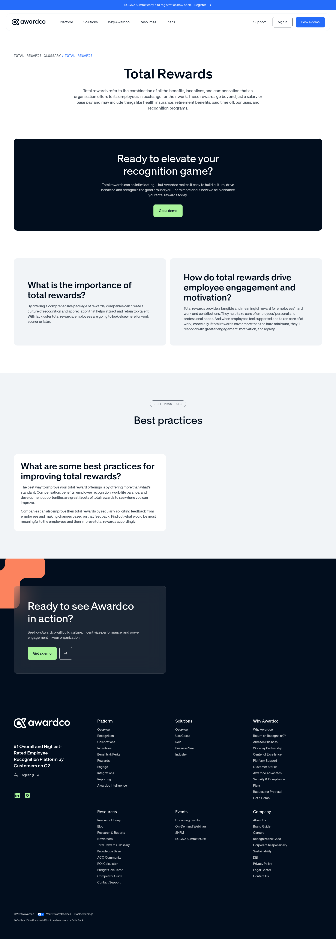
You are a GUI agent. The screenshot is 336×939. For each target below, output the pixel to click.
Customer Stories (265, 767)
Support (259, 22)
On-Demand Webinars (191, 826)
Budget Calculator (110, 870)
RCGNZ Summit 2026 (190, 839)
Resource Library (109, 820)
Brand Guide (261, 826)
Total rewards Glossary (37, 55)
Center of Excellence (267, 754)
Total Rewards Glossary (113, 845)
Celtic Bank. (78, 920)
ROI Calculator (107, 864)
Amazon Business (265, 742)
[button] (66, 22)
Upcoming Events (187, 820)
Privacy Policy (262, 864)
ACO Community (109, 857)
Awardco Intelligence (112, 785)
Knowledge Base (109, 851)
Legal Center (262, 870)
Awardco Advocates (267, 773)
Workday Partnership (267, 748)
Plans (170, 22)
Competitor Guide (109, 876)
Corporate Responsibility (270, 845)
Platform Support (265, 761)
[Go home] (28, 22)
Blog (100, 826)
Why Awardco (118, 22)
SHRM (179, 833)
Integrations (105, 773)
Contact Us (261, 876)
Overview (104, 730)
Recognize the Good (267, 839)
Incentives (104, 748)
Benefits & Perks (108, 754)
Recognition (105, 736)
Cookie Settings (83, 914)
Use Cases (182, 736)
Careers (258, 833)
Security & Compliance (269, 779)
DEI (255, 857)
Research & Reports (111, 833)
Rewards (103, 761)
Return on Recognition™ (269, 736)
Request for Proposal (267, 792)
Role (178, 742)
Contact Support (109, 882)
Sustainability (262, 851)
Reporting (104, 779)
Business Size (184, 748)
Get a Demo (261, 798)
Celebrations (106, 742)
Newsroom (105, 839)
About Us (259, 820)
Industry (181, 754)
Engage (102, 767)
